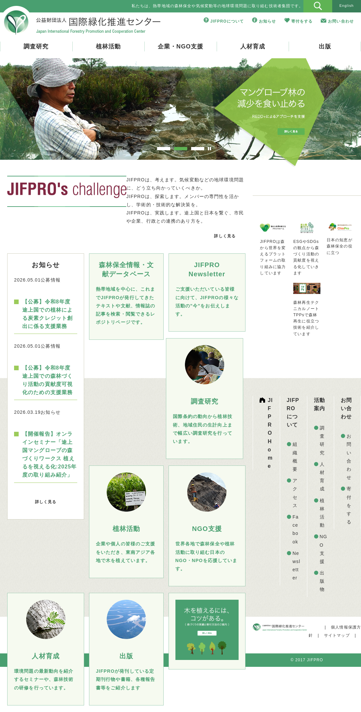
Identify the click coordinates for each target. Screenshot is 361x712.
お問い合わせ (341, 21)
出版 (325, 46)
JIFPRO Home (270, 433)
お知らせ (267, 21)
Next (336, 114)
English (346, 6)
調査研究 (36, 46)
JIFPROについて (227, 21)
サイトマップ (337, 635)
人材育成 (252, 46)
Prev (25, 114)
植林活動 (108, 46)
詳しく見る (225, 236)
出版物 (322, 581)
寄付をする (302, 21)
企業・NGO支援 (181, 46)
